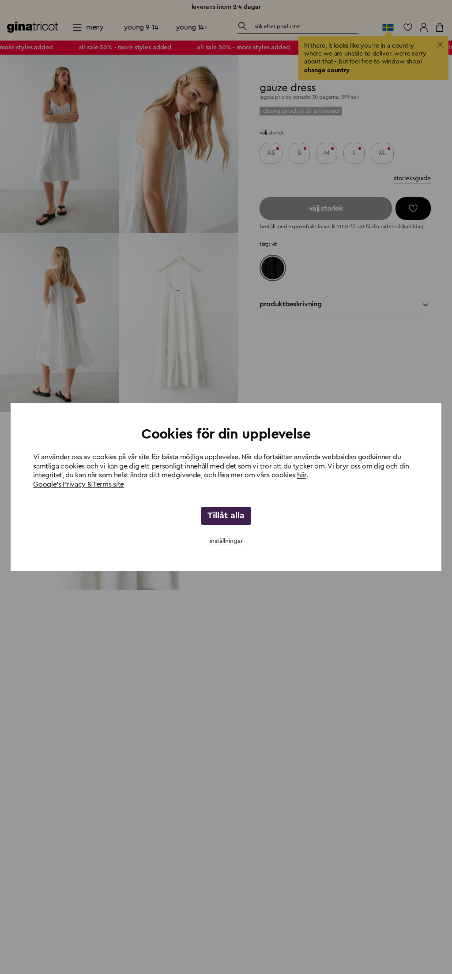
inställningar (226, 541)
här (301, 475)
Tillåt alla (226, 515)
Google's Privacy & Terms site (78, 484)
